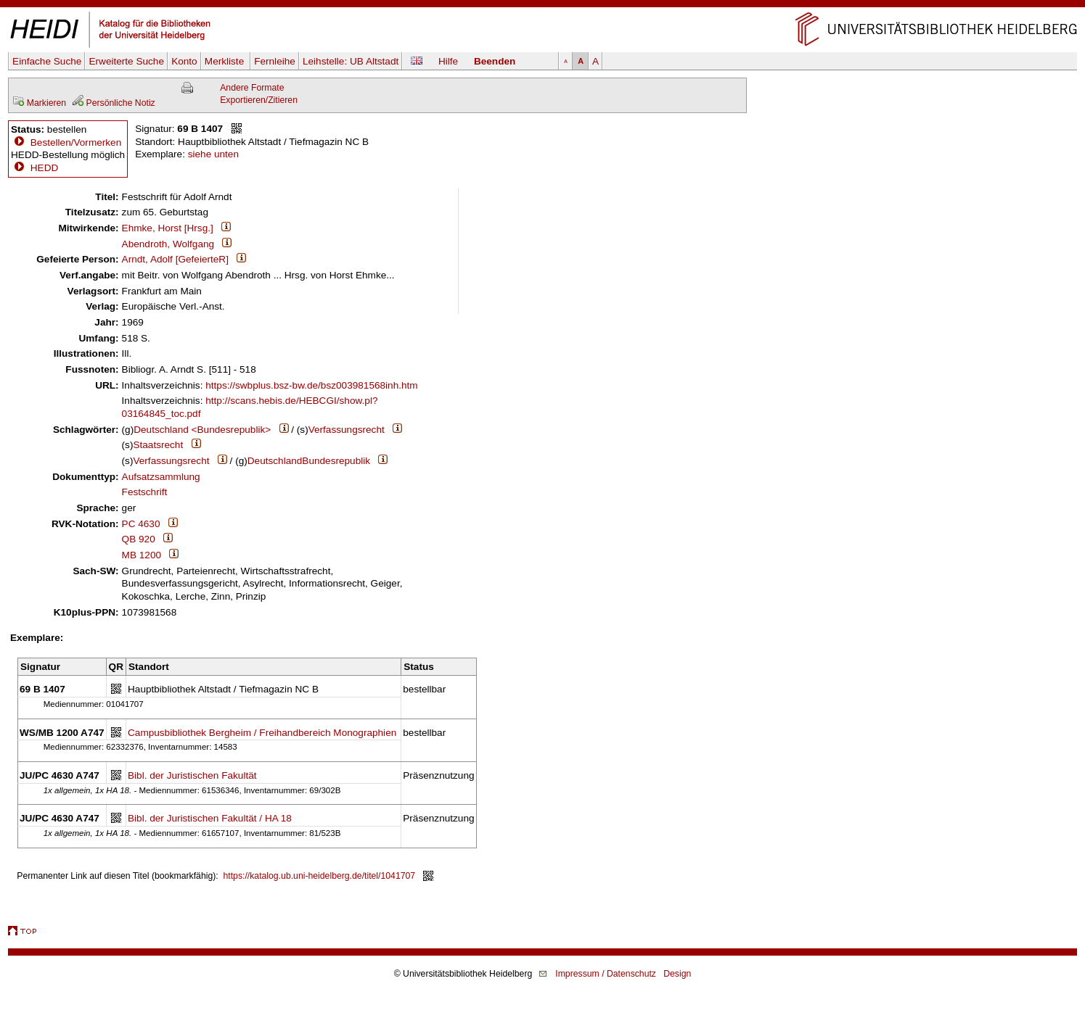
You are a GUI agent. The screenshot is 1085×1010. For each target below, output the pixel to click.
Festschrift (145, 492)
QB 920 (138, 539)
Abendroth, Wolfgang (168, 244)
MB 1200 (141, 555)
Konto (184, 61)
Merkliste (226, 61)
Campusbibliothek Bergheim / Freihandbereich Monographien (262, 732)
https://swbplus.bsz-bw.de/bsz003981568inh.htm (311, 385)
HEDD (34, 167)
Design (677, 974)
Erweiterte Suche (126, 61)
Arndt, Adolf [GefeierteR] (175, 259)
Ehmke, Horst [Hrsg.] (167, 228)
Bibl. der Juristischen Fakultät (192, 775)
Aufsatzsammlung (161, 476)
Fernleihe (274, 61)
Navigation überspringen (542, 6)
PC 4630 (141, 523)
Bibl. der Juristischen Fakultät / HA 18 (210, 818)
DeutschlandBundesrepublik (308, 460)
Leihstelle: (350, 61)
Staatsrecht (158, 444)
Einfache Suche (46, 61)
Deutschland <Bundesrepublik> (202, 429)
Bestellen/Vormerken (75, 142)
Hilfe (448, 61)
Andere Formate (252, 88)
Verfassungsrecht (346, 429)
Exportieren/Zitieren (259, 100)
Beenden (494, 61)
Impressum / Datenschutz (605, 974)
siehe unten (213, 154)
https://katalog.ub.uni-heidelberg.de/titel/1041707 (320, 876)
